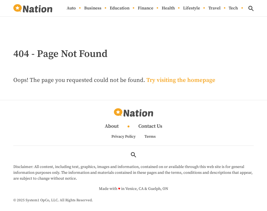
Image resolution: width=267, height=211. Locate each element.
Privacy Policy (123, 136)
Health (168, 8)
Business (92, 8)
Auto (71, 8)
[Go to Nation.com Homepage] (32, 8)
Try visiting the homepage (180, 80)
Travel (214, 8)
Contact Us (150, 126)
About (112, 126)
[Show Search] (251, 8)
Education (119, 8)
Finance (145, 8)
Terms (150, 136)
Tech (233, 8)
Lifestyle (191, 8)
